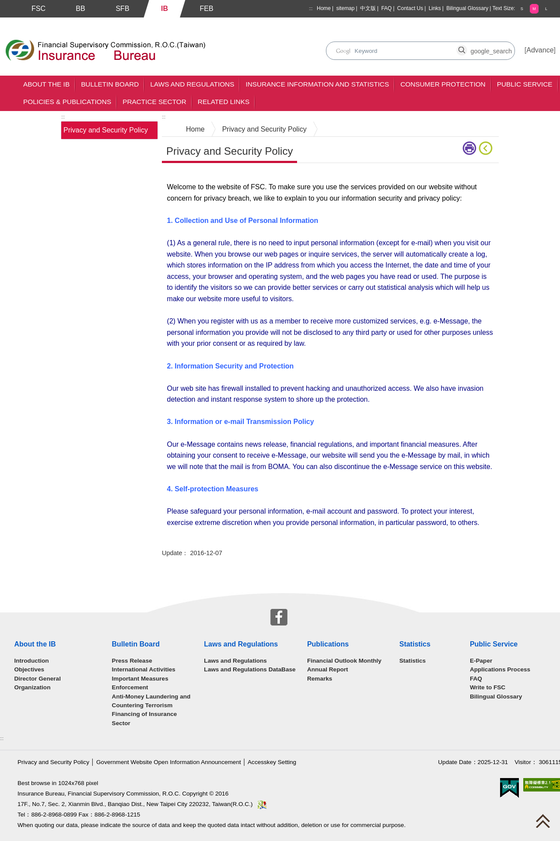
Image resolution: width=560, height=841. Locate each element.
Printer (469, 148)
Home (324, 8)
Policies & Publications (67, 101)
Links (435, 8)
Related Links (223, 101)
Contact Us (410, 8)
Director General (37, 678)
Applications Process (500, 669)
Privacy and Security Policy (105, 130)
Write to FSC (487, 687)
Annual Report (327, 669)
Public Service (525, 84)
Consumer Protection (443, 84)
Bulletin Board (110, 84)
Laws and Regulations (192, 84)
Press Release (132, 660)
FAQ (386, 8)
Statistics (412, 660)
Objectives (29, 669)
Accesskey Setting (272, 762)
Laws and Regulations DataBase (249, 669)
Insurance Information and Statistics (317, 84)
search (350, 46)
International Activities (143, 669)
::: (310, 8)
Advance (539, 50)
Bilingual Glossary (467, 8)
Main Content (182, 176)
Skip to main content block (41, 22)
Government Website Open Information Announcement (168, 762)
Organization (32, 687)
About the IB (46, 84)
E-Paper (481, 660)
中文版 (368, 8)
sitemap (345, 8)
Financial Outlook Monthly (344, 660)
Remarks (319, 678)
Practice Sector (154, 101)
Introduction (31, 660)
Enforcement (130, 687)
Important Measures (140, 678)
